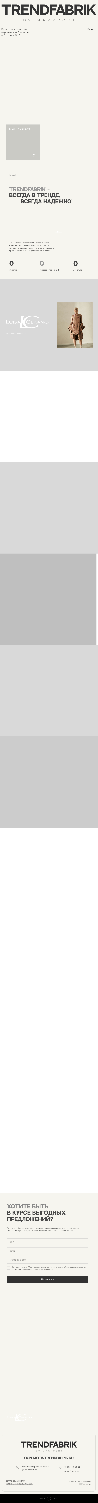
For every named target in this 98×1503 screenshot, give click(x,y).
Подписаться (47, 1281)
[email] (47, 1253)
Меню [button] (90, 31)
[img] (75, 325)
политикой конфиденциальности (71, 1269)
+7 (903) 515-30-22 (72, 1474)
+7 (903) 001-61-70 (72, 1478)
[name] (47, 1244)
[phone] (47, 1262)
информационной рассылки (41, 1271)
